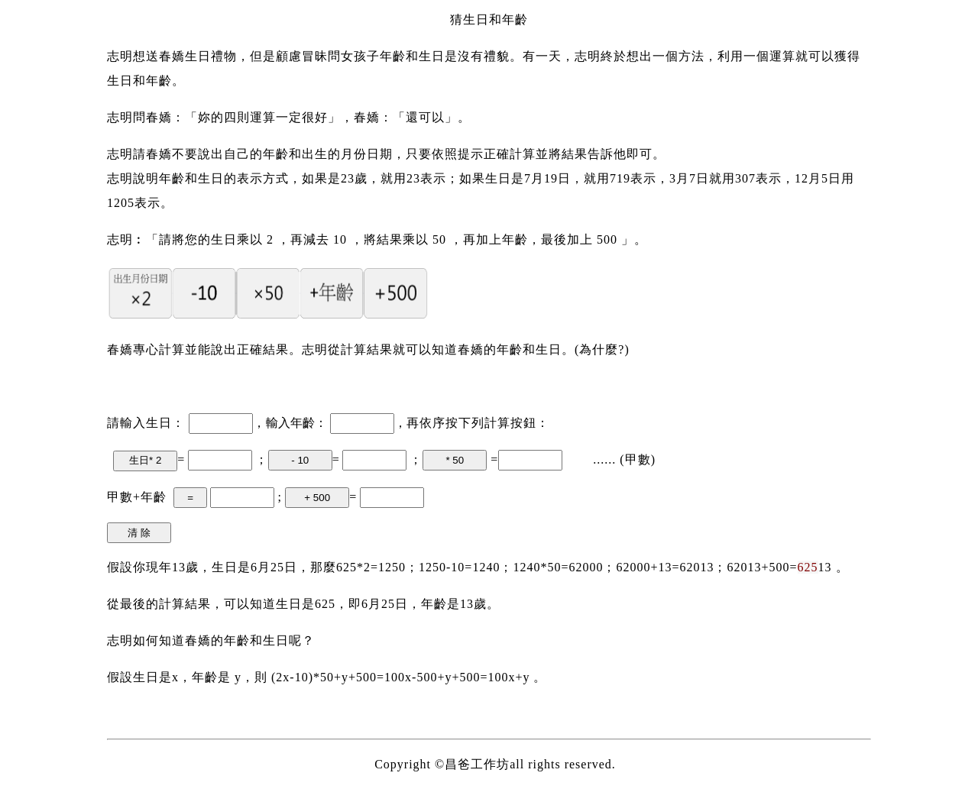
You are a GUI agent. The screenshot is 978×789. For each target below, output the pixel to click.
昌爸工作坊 (477, 764)
